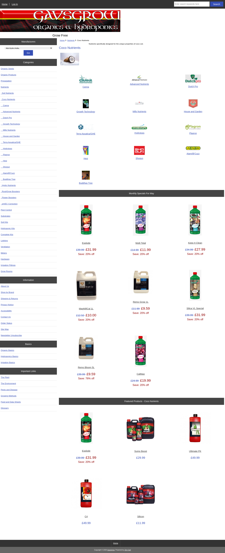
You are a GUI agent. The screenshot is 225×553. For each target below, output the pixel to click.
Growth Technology (10, 124)
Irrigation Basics (8, 362)
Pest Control (6, 210)
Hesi (4, 161)
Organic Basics (7, 350)
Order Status (6, 323)
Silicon (140, 516)
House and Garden (10, 136)
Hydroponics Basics (9, 356)
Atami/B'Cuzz (8, 173)
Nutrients (71, 40)
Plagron (5, 154)
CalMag (141, 374)
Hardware (5, 259)
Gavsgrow (111, 550)
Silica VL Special (195, 308)
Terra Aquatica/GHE (11, 142)
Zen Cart (128, 550)
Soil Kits (4, 222)
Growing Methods (8, 396)
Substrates (5, 216)
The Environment (8, 383)
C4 (86, 516)
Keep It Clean (195, 243)
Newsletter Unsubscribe (11, 335)
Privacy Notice (7, 305)
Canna (5, 105)
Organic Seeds (7, 69)
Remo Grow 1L (140, 302)
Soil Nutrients (7, 93)
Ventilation (5, 247)
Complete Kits (7, 234)
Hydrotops (6, 148)
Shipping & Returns (9, 298)
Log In (15, 4)
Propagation (6, 81)
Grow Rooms (6, 271)
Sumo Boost (140, 451)
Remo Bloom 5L (86, 367)
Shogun (5, 167)
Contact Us (6, 317)
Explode (86, 243)
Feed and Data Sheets (11, 402)
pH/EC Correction (9, 204)
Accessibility (6, 311)
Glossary (5, 408)
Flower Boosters (8, 197)
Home (5, 4)
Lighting (4, 240)
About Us (5, 286)
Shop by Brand (7, 292)
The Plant (5, 377)
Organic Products (8, 75)
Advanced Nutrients (10, 111)
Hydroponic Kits (8, 228)
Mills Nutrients (8, 130)
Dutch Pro (6, 118)
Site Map (5, 329)
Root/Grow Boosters (10, 191)
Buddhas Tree (8, 179)
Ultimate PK (195, 451)
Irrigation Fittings (8, 265)
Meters (4, 253)
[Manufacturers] (28, 48)
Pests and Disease (9, 390)
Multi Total (140, 243)
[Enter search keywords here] (192, 4)
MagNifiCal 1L (86, 308)
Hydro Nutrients (8, 185)
